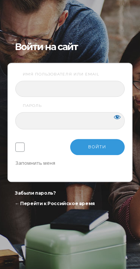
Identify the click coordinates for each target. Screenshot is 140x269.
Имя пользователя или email (61, 74)
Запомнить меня (35, 163)
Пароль (32, 105)
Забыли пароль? (35, 193)
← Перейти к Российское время (55, 204)
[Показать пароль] (117, 117)
